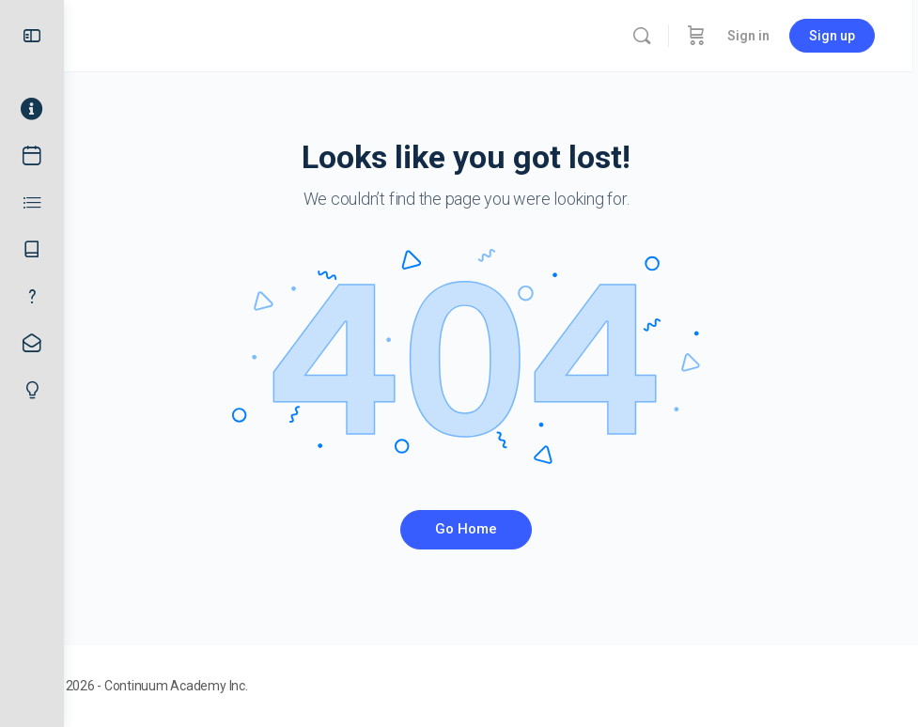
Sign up (838, 35)
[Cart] (702, 35)
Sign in (754, 35)
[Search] (647, 35)
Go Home (491, 528)
